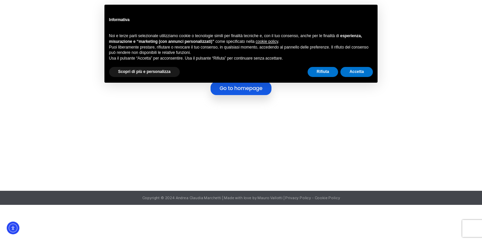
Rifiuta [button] (323, 71)
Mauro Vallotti (270, 197)
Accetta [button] (356, 71)
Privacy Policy (298, 197)
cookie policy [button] (267, 41)
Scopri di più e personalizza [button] (144, 71)
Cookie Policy (327, 197)
